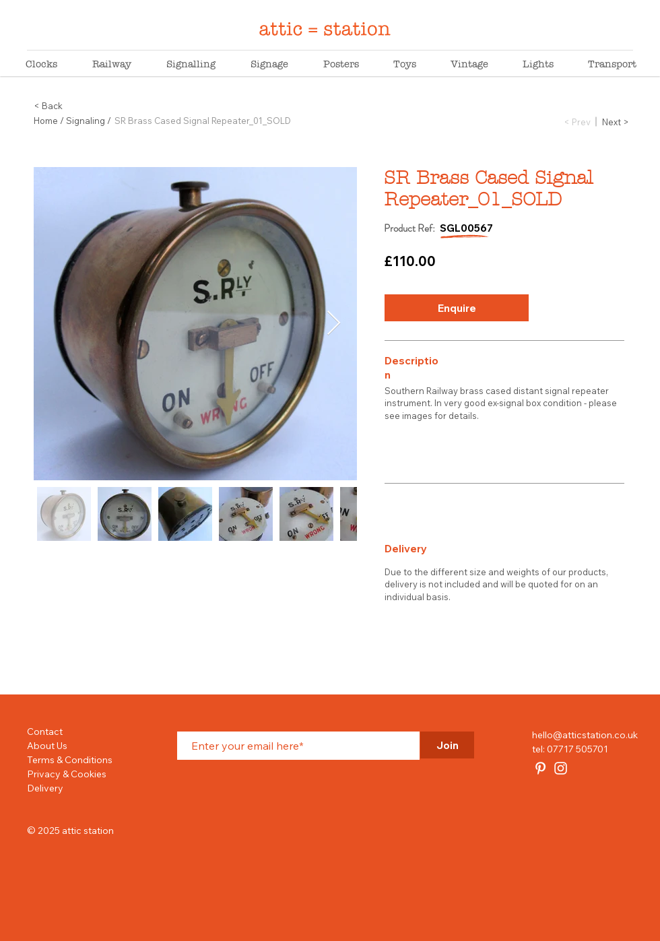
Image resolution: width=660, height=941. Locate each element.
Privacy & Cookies (66, 774)
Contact (45, 731)
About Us (47, 746)
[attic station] (540, 768)
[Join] (447, 745)
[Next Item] (333, 324)
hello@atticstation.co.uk (585, 735)
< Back (48, 105)
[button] (457, 307)
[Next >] (615, 121)
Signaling (85, 120)
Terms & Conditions (69, 760)
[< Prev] (577, 121)
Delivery (45, 788)
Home (46, 120)
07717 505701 (577, 749)
